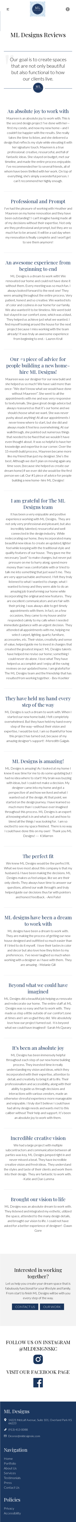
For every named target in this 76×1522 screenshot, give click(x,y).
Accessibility (12, 1513)
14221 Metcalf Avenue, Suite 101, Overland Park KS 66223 (38, 1421)
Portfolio (10, 1463)
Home (8, 1458)
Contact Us (25, 1307)
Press (8, 1482)
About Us (10, 1468)
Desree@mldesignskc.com (22, 1436)
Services (10, 1473)
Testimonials (12, 1478)
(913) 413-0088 (16, 1429)
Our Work (52, 1307)
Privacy (9, 1508)
